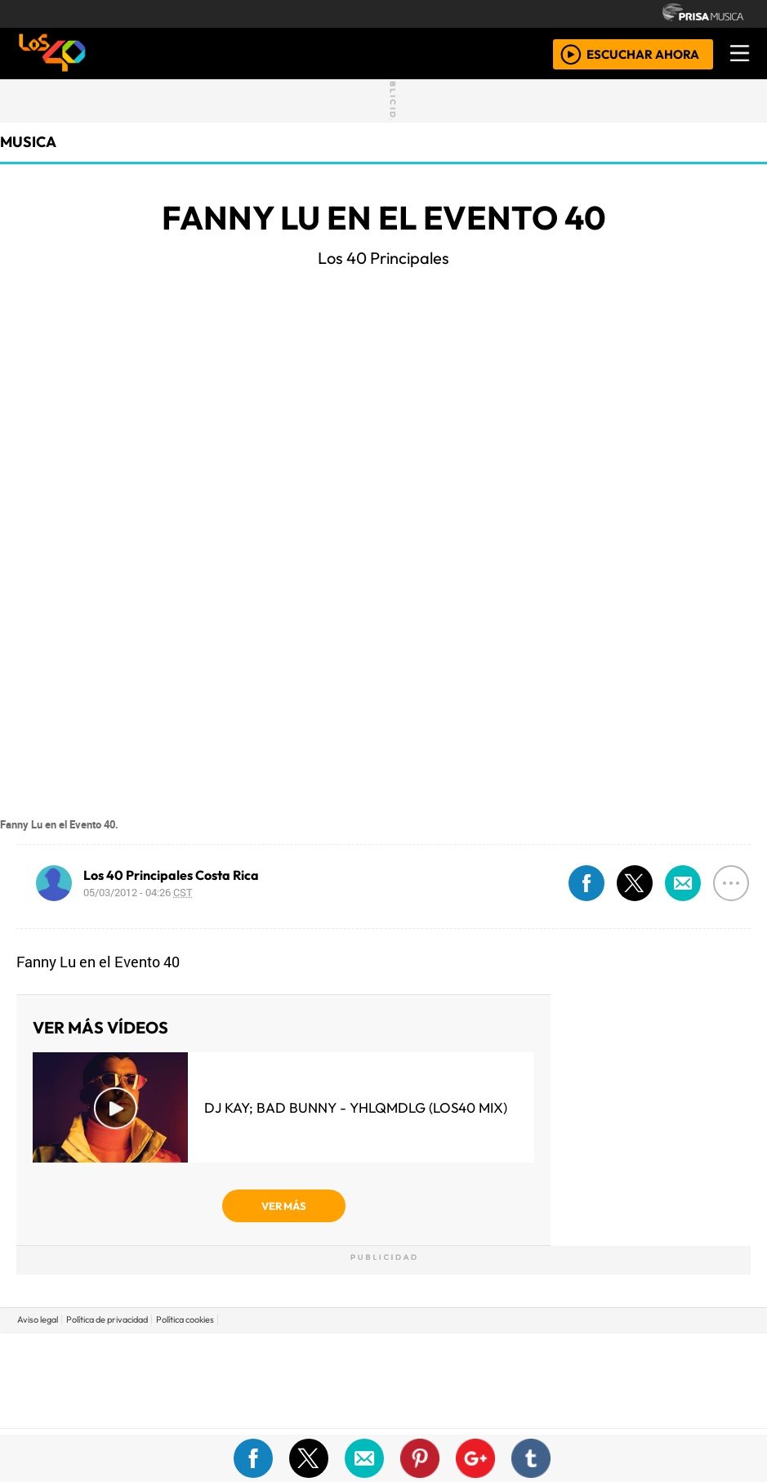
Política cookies (185, 1319)
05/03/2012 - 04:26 (138, 892)
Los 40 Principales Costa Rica (171, 875)
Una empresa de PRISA (384, 1369)
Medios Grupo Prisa (384, 1408)
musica (28, 141)
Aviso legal (37, 1319)
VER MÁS (283, 1205)
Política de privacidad (107, 1319)
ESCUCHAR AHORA (642, 53)
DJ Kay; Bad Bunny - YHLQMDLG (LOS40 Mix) (355, 1107)
